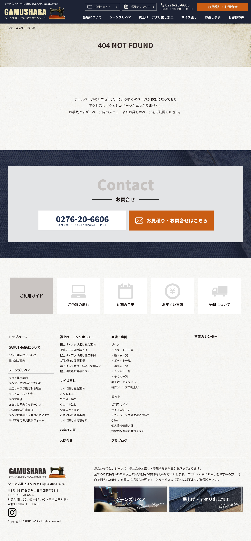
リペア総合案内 (18, 378)
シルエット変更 (69, 410)
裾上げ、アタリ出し (123, 382)
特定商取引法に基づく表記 (127, 431)
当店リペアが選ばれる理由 (25, 388)
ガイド (116, 396)
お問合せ (66, 440)
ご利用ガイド (102, 7)
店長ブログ (119, 440)
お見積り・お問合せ (223, 6)
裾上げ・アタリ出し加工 (77, 336)
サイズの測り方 (121, 410)
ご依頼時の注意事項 (21, 410)
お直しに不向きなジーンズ (25, 404)
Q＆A (114, 420)
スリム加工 (67, 394)
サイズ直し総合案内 (72, 388)
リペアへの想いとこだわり (25, 383)
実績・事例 (119, 336)
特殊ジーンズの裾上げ (73, 350)
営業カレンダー (140, 7)
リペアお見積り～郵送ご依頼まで (29, 415)
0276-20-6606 (177, 6)
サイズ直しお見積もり (73, 420)
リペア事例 (15, 399)
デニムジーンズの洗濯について (130, 415)
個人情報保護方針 (122, 426)
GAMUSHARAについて (24, 347)
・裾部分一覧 (119, 366)
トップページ (18, 336)
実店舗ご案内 (17, 360)
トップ (9, 28)
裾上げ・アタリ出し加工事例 (78, 355)
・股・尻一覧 (119, 355)
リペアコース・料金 (21, 394)
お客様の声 (68, 429)
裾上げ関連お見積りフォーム (78, 371)
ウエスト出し (68, 404)
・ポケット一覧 (121, 360)
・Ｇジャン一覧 (120, 371)
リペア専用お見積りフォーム (26, 420)
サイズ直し (68, 380)
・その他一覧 (119, 376)
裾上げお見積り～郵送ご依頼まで (80, 366)
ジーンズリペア (19, 370)
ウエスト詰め (68, 399)
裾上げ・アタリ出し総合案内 (78, 344)
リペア (115, 344)
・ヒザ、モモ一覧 (122, 350)
